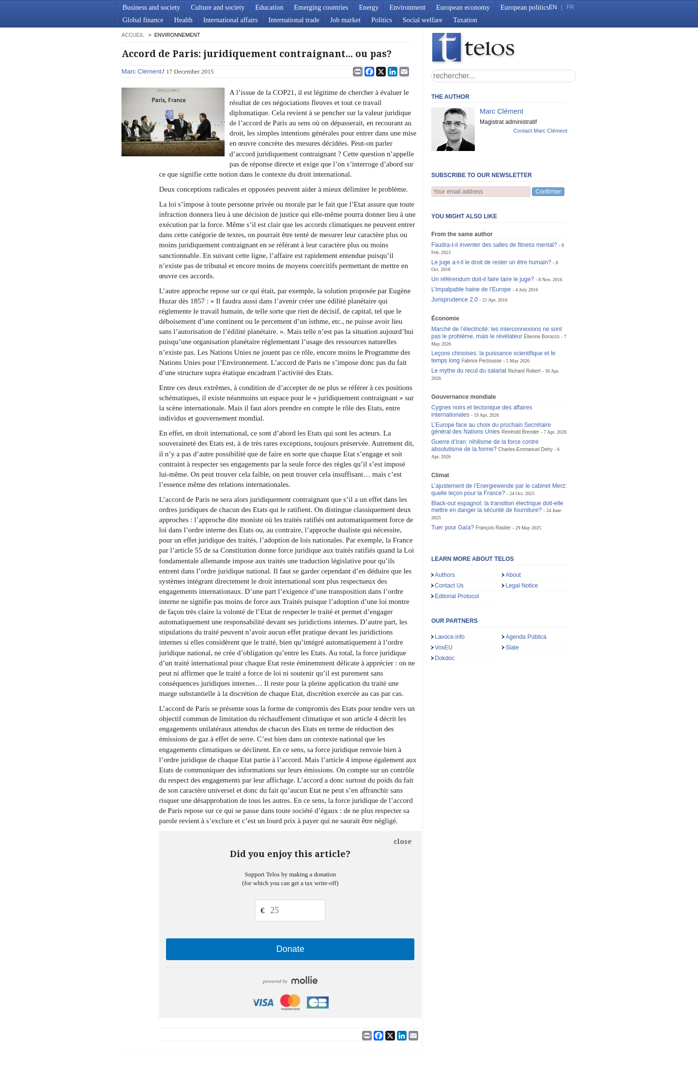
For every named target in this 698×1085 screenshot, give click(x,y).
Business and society (151, 7)
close (403, 841)
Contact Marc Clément (540, 131)
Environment (407, 7)
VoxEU (444, 647)
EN (553, 7)
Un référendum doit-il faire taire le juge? (482, 279)
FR (570, 7)
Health (183, 20)
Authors (445, 575)
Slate (512, 647)
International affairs (230, 20)
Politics (381, 20)
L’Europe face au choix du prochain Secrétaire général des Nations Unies (491, 429)
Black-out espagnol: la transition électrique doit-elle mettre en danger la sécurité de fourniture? (497, 507)
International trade (294, 20)
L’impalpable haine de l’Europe (471, 289)
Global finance (143, 20)
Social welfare (422, 20)
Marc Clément (141, 71)
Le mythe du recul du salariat (468, 370)
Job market (345, 20)
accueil (132, 35)
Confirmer (548, 191)
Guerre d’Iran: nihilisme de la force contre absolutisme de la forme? (485, 445)
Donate (290, 949)
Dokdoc (445, 658)
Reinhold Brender (520, 432)
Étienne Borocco (542, 336)
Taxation (465, 20)
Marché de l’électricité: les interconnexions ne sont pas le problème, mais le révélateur (496, 333)
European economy (463, 7)
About (513, 575)
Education (269, 7)
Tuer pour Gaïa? (452, 527)
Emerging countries (321, 7)
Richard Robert (524, 371)
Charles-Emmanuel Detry (525, 449)
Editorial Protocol (457, 596)
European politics (525, 7)
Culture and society (217, 7)
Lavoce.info (450, 636)
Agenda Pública (525, 636)
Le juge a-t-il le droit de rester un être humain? (491, 262)
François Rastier (493, 527)
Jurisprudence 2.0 (454, 299)
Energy (369, 7)
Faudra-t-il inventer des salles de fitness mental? (494, 244)
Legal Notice (521, 585)
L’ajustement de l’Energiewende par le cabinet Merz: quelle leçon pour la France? (499, 489)
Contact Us (449, 585)
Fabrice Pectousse (481, 360)
